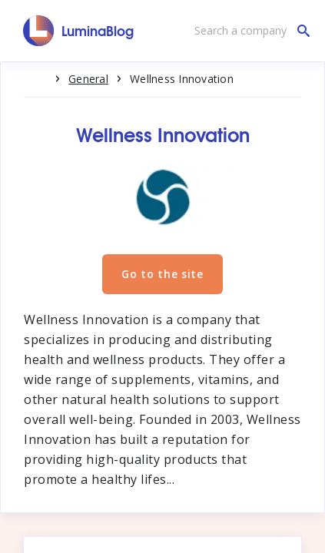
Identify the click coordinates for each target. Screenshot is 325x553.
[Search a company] (248, 31)
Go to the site (162, 274)
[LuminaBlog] (78, 30)
